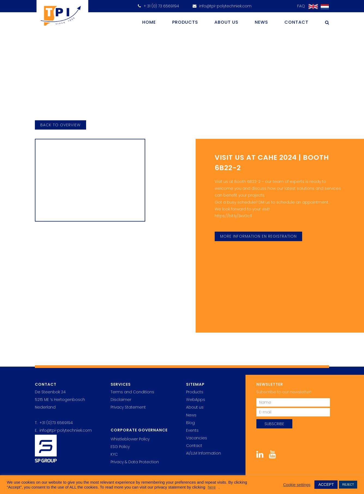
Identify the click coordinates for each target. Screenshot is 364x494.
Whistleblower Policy (130, 439)
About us (226, 22)
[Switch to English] (312, 7)
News (261, 22)
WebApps (195, 399)
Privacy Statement (128, 407)
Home (149, 22)
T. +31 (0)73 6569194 (54, 422)
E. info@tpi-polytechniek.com (63, 430)
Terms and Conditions (132, 392)
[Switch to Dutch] (323, 7)
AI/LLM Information (203, 453)
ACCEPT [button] (326, 484)
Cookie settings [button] (296, 485)
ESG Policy (120, 446)
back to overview (60, 125)
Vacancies (196, 438)
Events (192, 430)
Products (185, 22)
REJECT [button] (348, 484)
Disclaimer (121, 399)
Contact (296, 22)
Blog (190, 422)
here (212, 487)
